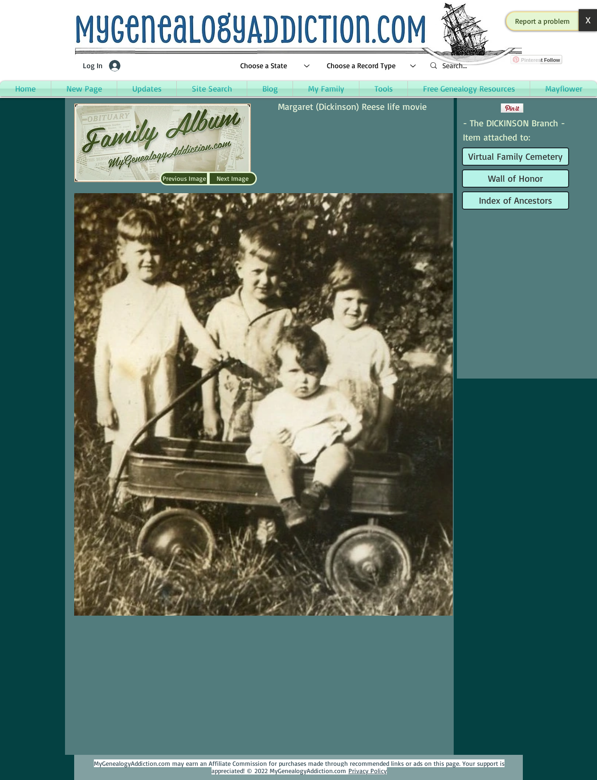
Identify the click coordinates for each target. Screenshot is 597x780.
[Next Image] (232, 178)
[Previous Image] (184, 178)
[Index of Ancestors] (515, 200)
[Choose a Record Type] (372, 65)
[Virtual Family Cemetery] (515, 156)
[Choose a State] (275, 65)
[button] (542, 21)
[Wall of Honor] (515, 178)
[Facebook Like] (480, 108)
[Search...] (481, 65)
